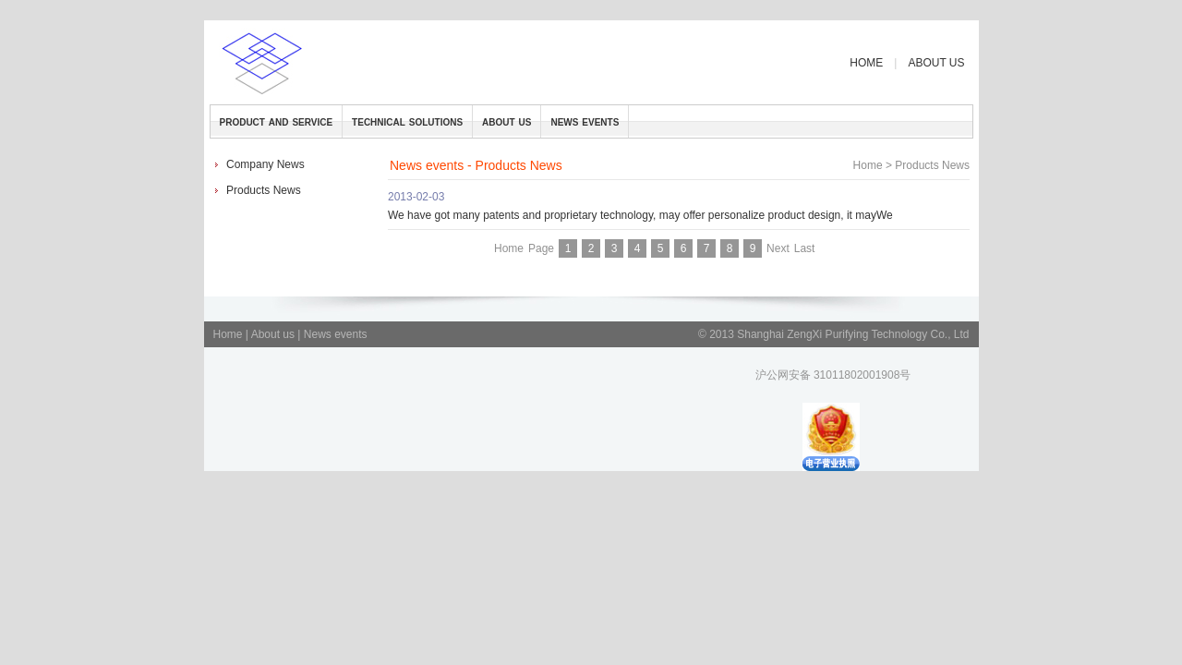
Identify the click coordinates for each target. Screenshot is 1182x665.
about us (506, 121)
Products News (263, 190)
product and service (276, 121)
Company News (265, 164)
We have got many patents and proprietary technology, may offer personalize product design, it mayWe (640, 215)
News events (336, 334)
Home (868, 165)
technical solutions (407, 121)
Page (541, 248)
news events (584, 121)
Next (778, 248)
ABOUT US (936, 62)
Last (804, 248)
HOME (866, 62)
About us (274, 334)
